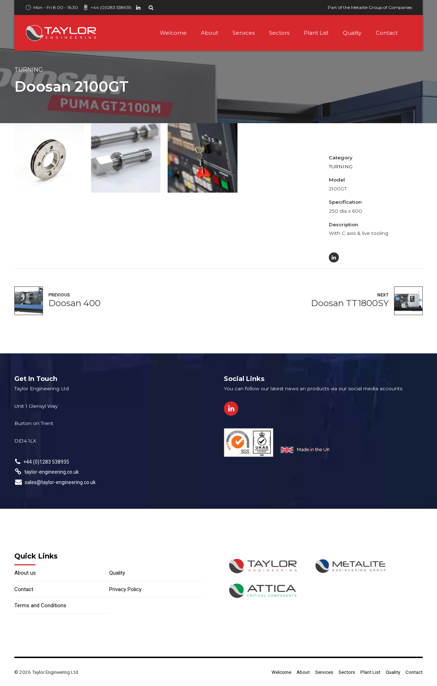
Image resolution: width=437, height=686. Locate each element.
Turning (28, 69)
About (209, 32)
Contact (387, 32)
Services (243, 32)
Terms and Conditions (40, 605)
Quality (352, 32)
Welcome (173, 32)
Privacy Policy (125, 589)
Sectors (279, 32)
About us (25, 573)
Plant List (316, 32)
